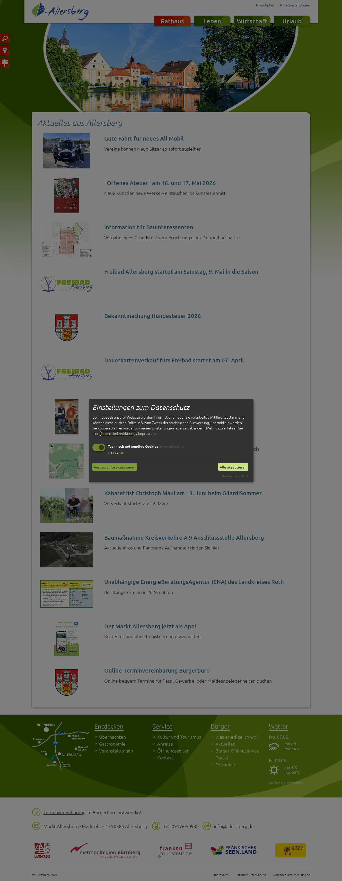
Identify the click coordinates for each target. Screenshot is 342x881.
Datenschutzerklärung (117, 433)
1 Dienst (116, 452)
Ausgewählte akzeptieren (114, 467)
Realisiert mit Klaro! (235, 476)
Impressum (147, 433)
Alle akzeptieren (233, 467)
